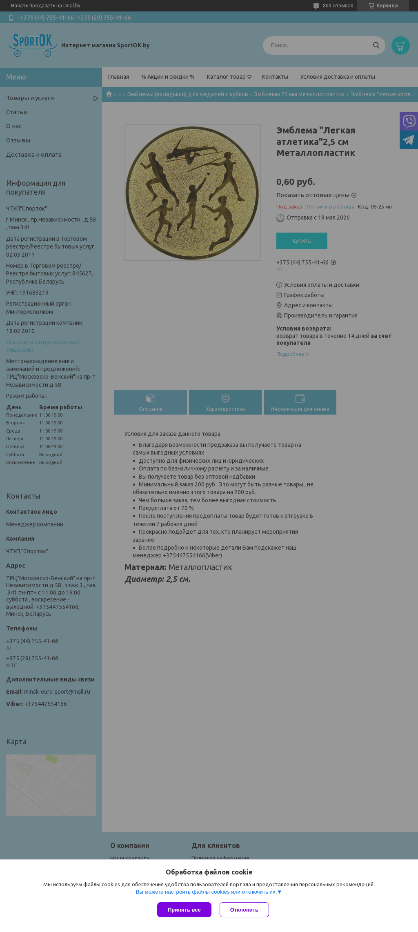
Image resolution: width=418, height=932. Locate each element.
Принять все (184, 910)
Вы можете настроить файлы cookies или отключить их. (206, 892)
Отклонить (244, 910)
